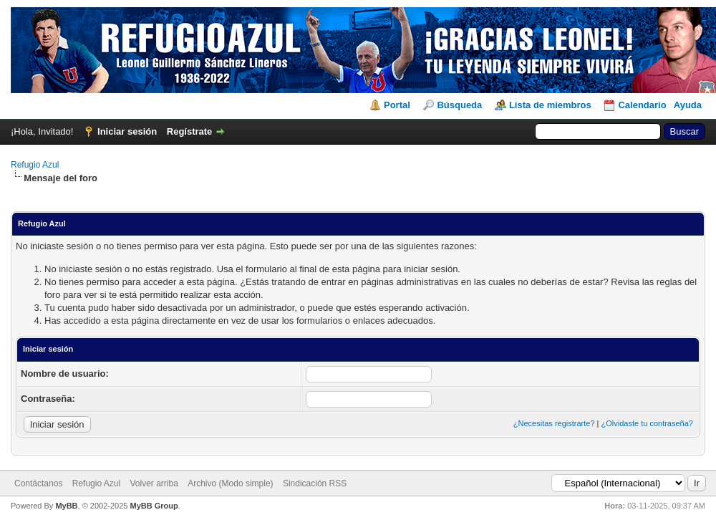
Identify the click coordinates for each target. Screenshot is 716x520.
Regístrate (190, 131)
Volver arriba (154, 483)
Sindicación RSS (315, 483)
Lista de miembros (550, 105)
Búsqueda (459, 105)
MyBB (66, 505)
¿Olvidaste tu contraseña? (647, 423)
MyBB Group (154, 505)
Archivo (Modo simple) (230, 483)
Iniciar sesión (127, 131)
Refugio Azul (35, 165)
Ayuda (688, 105)
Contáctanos (38, 483)
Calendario (642, 105)
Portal (397, 105)
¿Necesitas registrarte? (554, 423)
